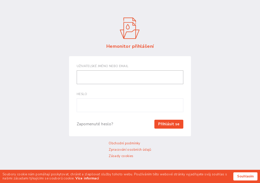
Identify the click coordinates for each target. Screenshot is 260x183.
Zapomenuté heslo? (95, 124)
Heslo (82, 94)
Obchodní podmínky (124, 143)
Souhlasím (245, 176)
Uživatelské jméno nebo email (102, 66)
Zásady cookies (121, 156)
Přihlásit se (169, 124)
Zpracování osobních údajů (130, 149)
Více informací (87, 178)
